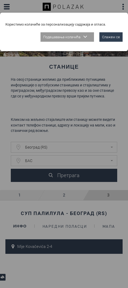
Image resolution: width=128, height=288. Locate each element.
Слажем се (111, 37)
